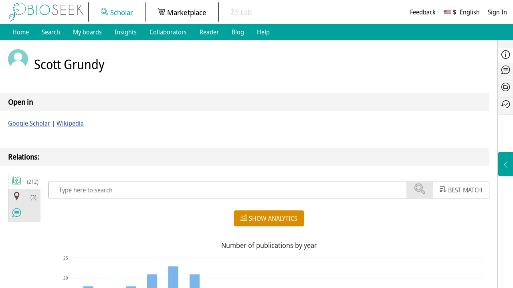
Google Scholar (29, 123)
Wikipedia (70, 123)
